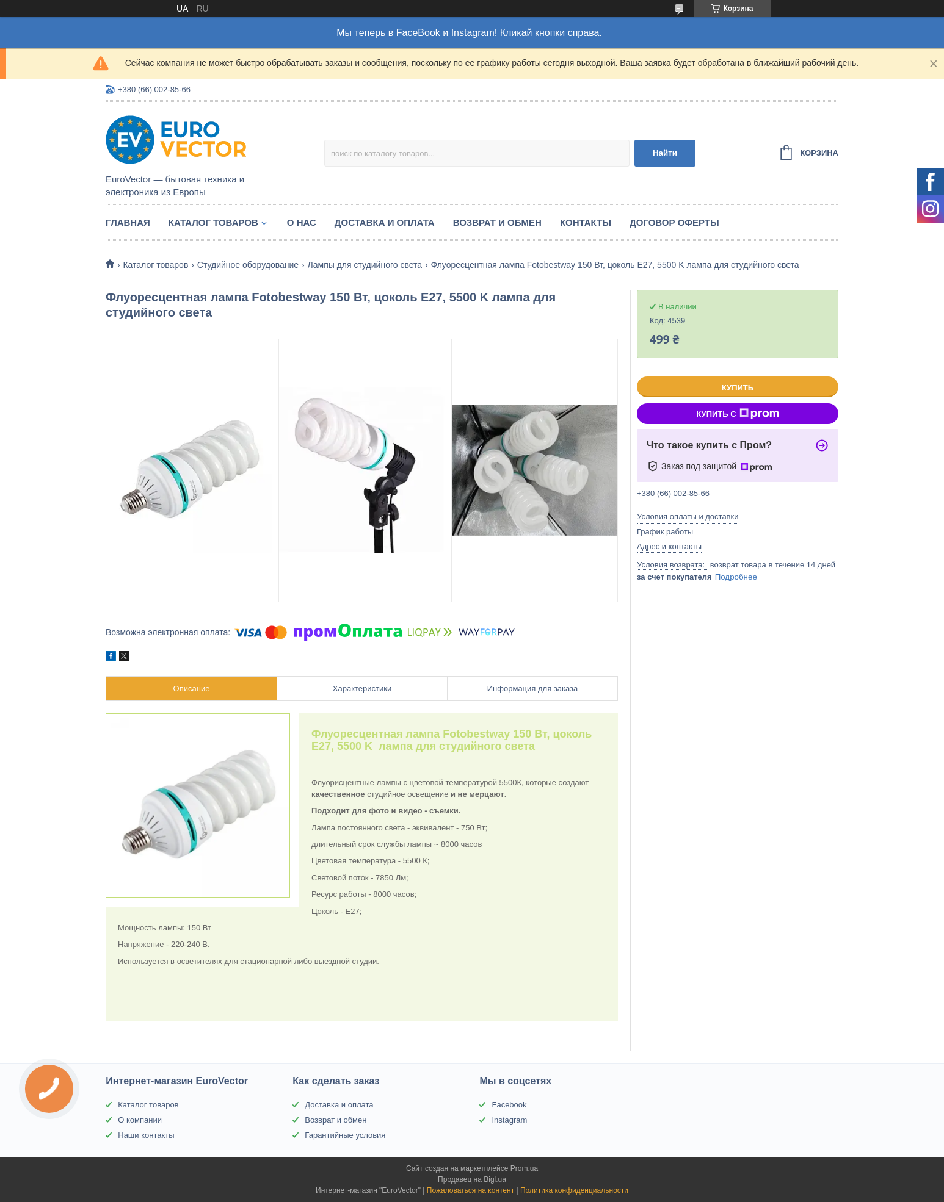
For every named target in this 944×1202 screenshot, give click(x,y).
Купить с (737, 413)
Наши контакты (146, 1135)
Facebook (509, 1104)
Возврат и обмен (497, 222)
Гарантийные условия (345, 1135)
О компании (140, 1120)
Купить (737, 387)
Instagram (509, 1120)
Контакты (585, 222)
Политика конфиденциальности (574, 1190)
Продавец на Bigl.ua (472, 1179)
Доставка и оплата (385, 222)
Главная (128, 222)
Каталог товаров (213, 222)
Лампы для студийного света (365, 265)
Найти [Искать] (665, 152)
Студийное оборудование (248, 265)
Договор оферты (674, 222)
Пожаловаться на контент (470, 1190)
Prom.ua (524, 1168)
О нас (301, 222)
